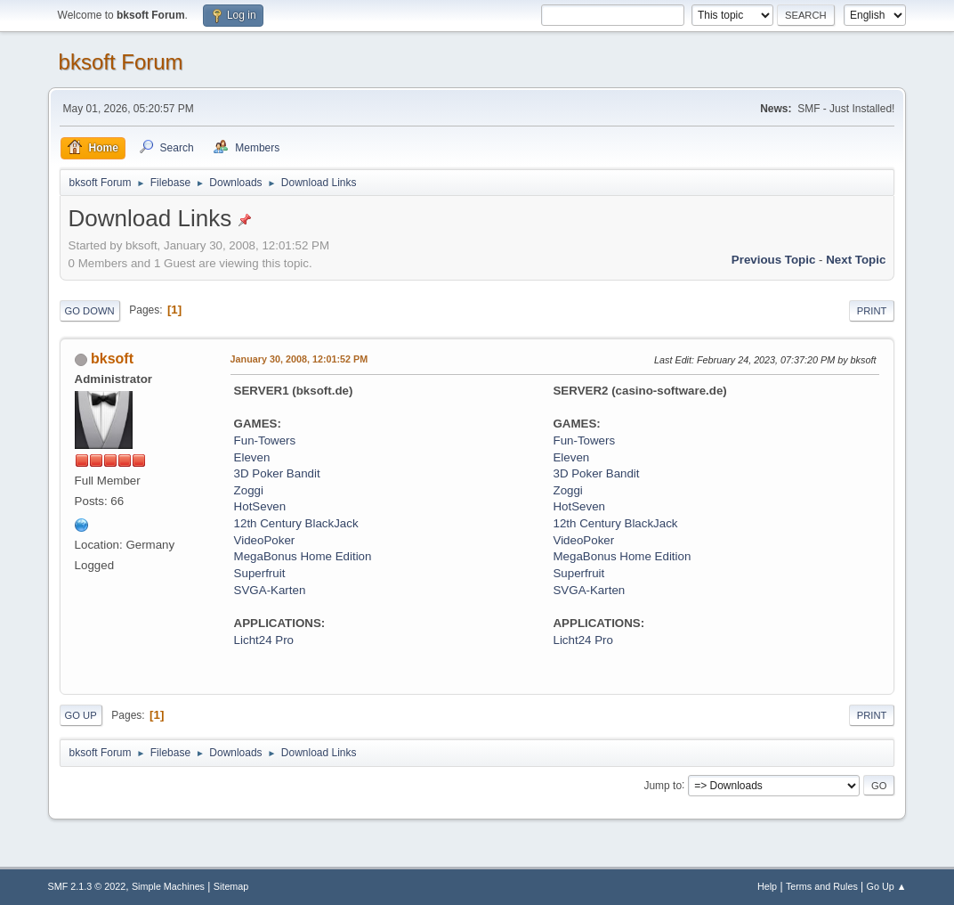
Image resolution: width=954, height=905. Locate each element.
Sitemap (231, 886)
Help (767, 886)
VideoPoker (264, 540)
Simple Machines (168, 886)
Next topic (855, 259)
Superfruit (260, 573)
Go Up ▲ (887, 886)
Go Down (90, 311)
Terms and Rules (822, 886)
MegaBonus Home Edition (303, 556)
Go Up (81, 715)
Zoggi (248, 490)
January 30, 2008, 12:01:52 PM (299, 359)
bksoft (112, 358)
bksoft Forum (121, 62)
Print (872, 311)
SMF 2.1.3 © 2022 (87, 886)
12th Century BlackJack (296, 523)
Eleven (252, 457)
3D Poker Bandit (277, 473)
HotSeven (260, 506)
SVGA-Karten (270, 590)
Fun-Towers (265, 440)
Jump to (662, 785)
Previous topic (774, 259)
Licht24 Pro (264, 640)
